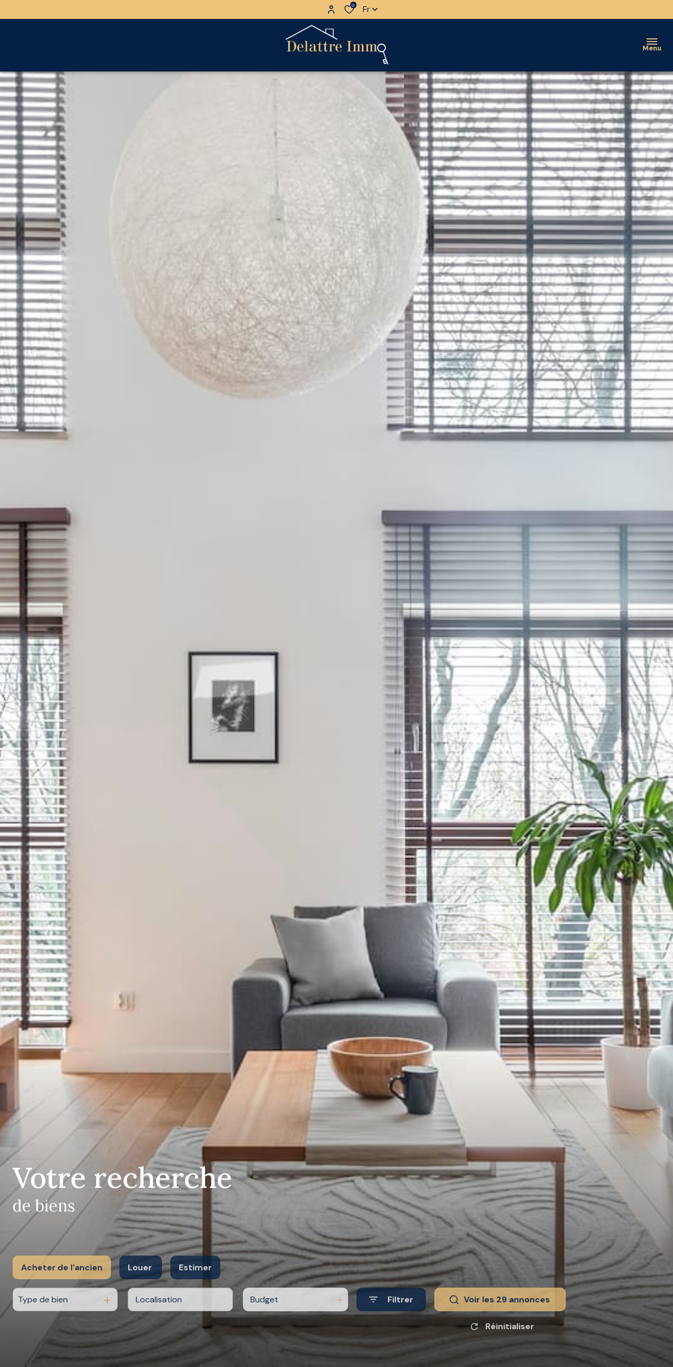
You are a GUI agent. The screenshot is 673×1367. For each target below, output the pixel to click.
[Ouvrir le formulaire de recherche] (391, 1313)
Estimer (195, 1281)
